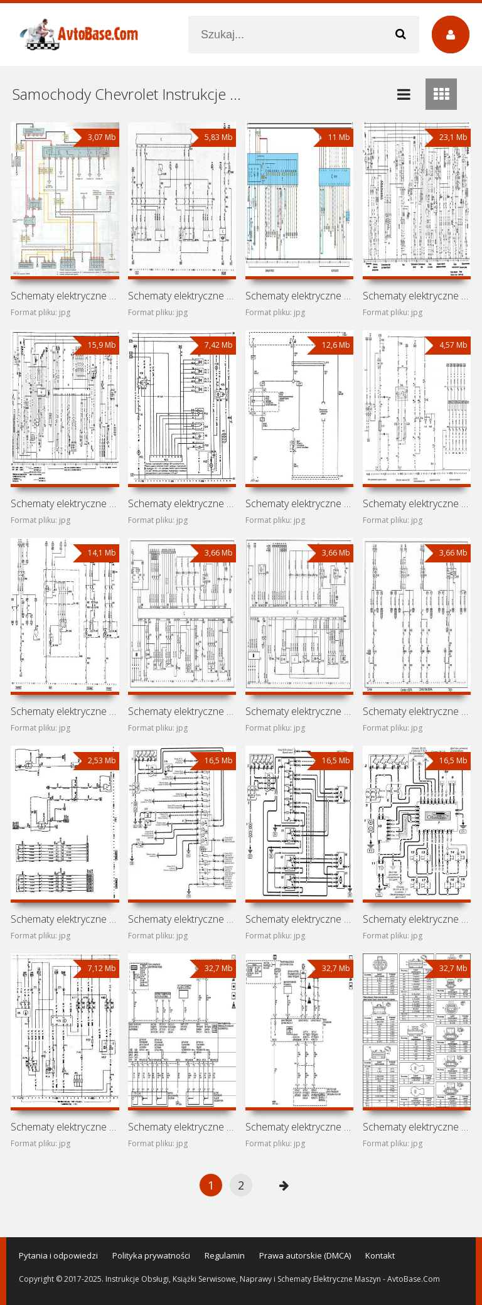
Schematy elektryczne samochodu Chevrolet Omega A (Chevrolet (65, 503)
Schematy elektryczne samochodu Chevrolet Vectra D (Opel (299, 503)
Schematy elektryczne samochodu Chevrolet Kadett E (182, 503)
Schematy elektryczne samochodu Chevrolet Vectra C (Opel (182, 296)
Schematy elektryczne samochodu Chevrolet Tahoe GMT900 (182, 1127)
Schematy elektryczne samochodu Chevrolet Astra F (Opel (65, 1127)
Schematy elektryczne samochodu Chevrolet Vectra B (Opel (299, 296)
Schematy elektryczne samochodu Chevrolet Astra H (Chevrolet (65, 919)
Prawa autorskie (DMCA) (305, 1255)
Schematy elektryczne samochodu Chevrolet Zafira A (65, 296)
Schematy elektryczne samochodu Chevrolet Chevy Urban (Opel (182, 919)
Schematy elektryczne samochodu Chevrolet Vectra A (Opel (417, 296)
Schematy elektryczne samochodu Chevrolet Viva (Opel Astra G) (417, 919)
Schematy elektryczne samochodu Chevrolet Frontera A (417, 503)
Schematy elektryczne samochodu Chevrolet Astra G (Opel (299, 919)
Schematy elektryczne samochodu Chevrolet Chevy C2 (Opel (182, 711)
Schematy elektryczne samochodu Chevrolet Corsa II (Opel (65, 711)
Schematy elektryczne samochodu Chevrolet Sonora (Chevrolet (299, 1127)
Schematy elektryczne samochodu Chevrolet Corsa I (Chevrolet (299, 711)
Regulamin (225, 1255)
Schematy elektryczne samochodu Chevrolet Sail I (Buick (417, 711)
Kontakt (380, 1255)
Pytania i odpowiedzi (58, 1255)
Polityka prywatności (151, 1255)
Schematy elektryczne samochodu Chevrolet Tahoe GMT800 (417, 1127)
